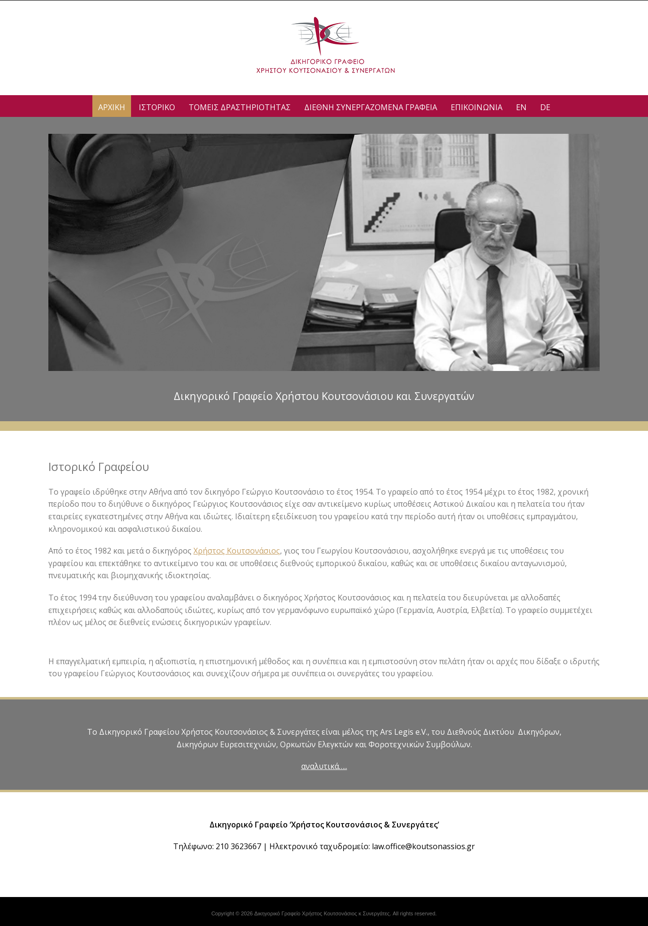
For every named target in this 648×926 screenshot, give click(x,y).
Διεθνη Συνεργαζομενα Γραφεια (370, 107)
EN (521, 107)
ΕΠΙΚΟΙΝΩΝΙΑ (476, 107)
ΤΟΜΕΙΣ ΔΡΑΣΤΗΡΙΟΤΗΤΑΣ (240, 107)
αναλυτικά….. (324, 766)
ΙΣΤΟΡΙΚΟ (157, 107)
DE (545, 107)
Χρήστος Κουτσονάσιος (236, 550)
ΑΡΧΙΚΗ (111, 107)
